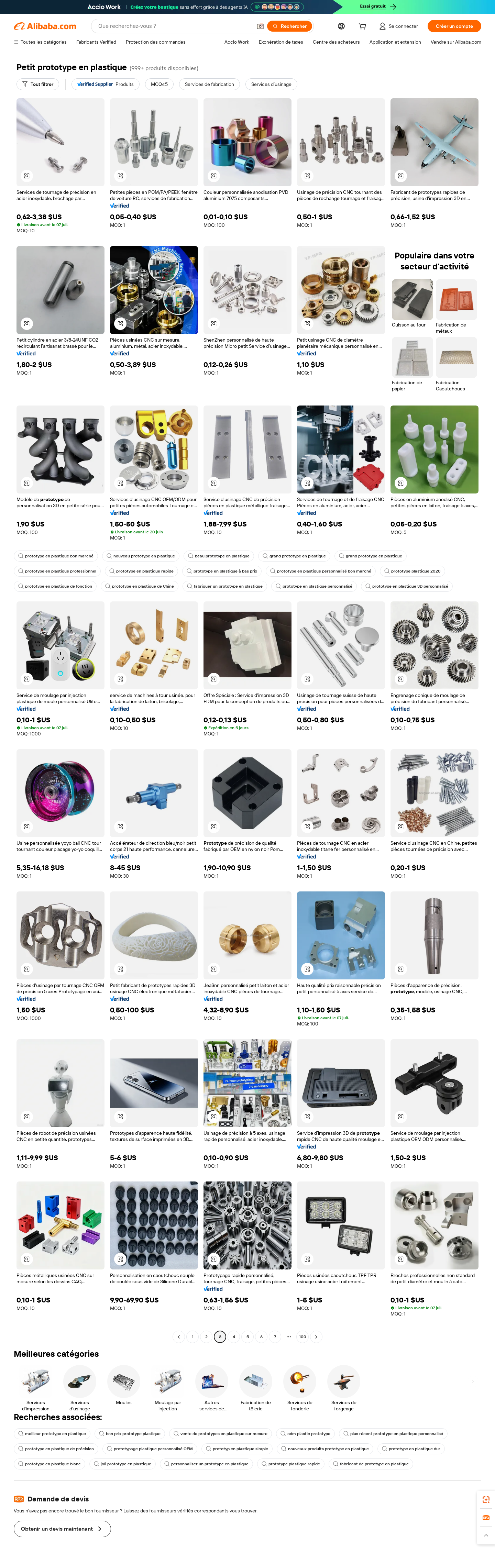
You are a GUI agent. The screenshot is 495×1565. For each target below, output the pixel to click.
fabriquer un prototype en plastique (225, 586)
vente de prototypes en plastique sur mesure (220, 1433)
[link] (486, 1500)
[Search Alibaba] (174, 26)
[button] (260, 26)
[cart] (364, 27)
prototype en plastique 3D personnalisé (406, 586)
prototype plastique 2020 (412, 571)
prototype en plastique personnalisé (314, 586)
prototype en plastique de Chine (139, 586)
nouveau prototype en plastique (141, 556)
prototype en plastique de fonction (55, 586)
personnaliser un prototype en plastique (206, 1464)
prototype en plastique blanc (49, 1464)
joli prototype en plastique (122, 1464)
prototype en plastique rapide (141, 571)
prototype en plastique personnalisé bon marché (320, 571)
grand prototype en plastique (294, 556)
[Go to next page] (316, 1337)
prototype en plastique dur (411, 1449)
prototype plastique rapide (291, 1464)
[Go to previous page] (179, 1337)
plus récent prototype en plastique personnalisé (393, 1433)
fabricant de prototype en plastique (371, 1464)
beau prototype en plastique (219, 556)
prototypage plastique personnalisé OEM (150, 1449)
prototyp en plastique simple (237, 1449)
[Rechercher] (289, 26)
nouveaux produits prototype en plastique (325, 1449)
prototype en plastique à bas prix (222, 571)
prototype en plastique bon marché (56, 556)
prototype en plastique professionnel (57, 571)
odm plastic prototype (305, 1433)
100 (302, 1336)
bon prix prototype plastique (130, 1433)
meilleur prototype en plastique (52, 1433)
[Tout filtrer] (37, 84)
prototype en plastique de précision (56, 1449)
